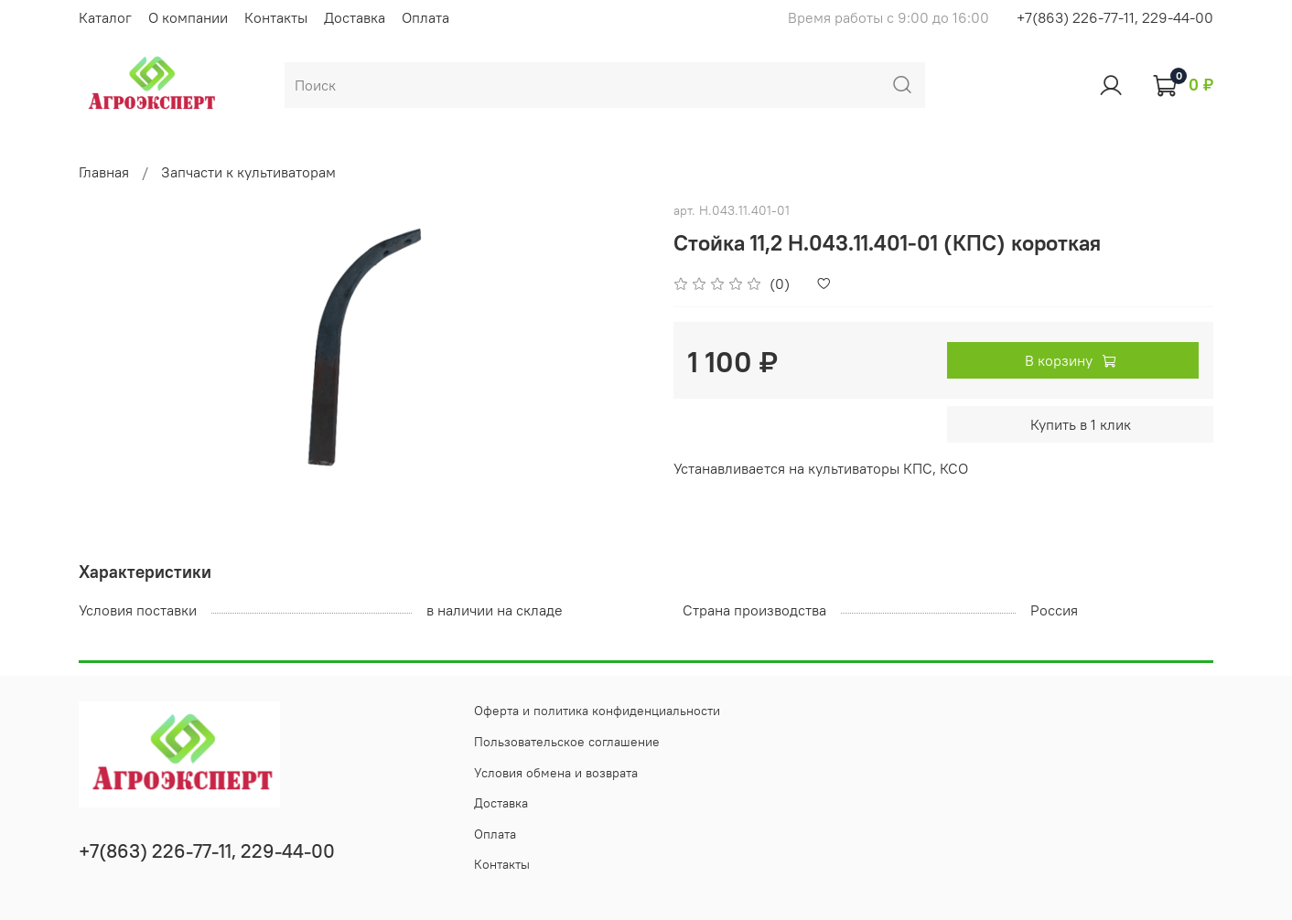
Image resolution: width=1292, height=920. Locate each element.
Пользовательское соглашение (567, 741)
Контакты (275, 17)
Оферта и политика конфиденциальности (597, 710)
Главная (104, 172)
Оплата (425, 17)
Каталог (105, 17)
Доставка (354, 17)
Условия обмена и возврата (556, 773)
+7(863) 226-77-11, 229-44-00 (1115, 17)
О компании (188, 17)
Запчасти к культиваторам (248, 172)
